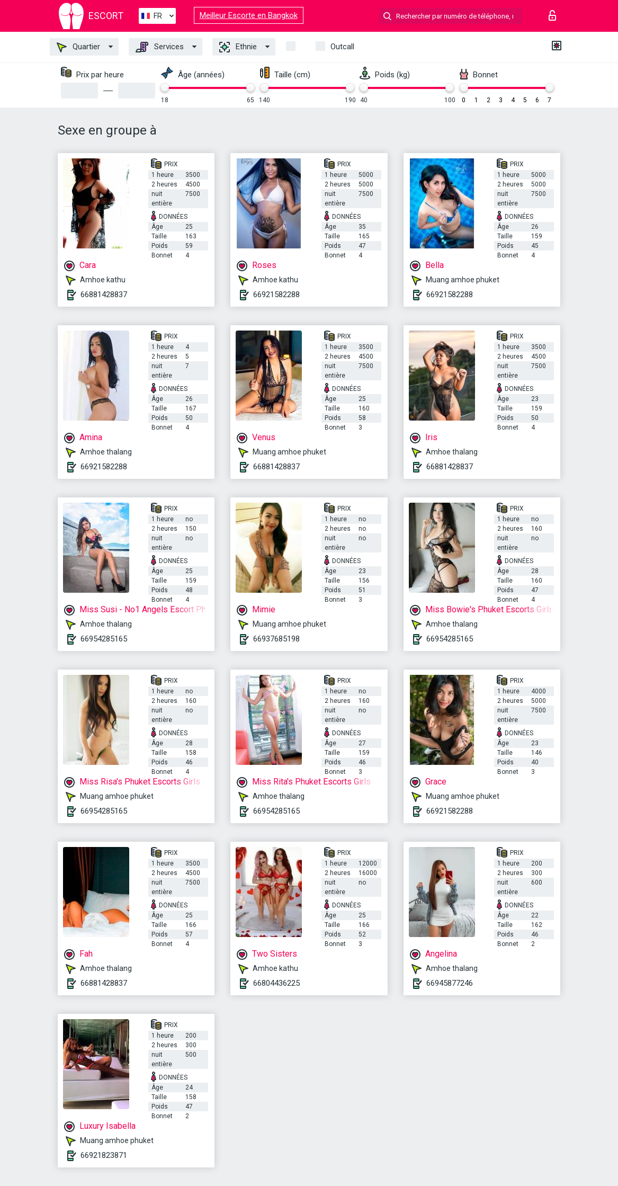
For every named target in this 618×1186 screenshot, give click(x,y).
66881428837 (103, 294)
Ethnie (238, 47)
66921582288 (276, 294)
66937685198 (276, 639)
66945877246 (449, 983)
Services (160, 47)
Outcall (342, 46)
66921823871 (103, 1155)
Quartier (78, 47)
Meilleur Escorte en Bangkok (249, 15)
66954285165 (103, 639)
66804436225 (276, 983)
